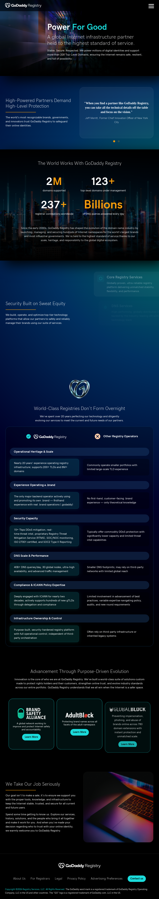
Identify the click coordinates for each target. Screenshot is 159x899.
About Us (19, 878)
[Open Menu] (151, 6)
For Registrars (40, 878)
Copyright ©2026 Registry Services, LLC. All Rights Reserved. (35, 889)
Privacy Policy (76, 878)
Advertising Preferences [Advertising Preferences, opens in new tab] (106, 878)
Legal (58, 878)
